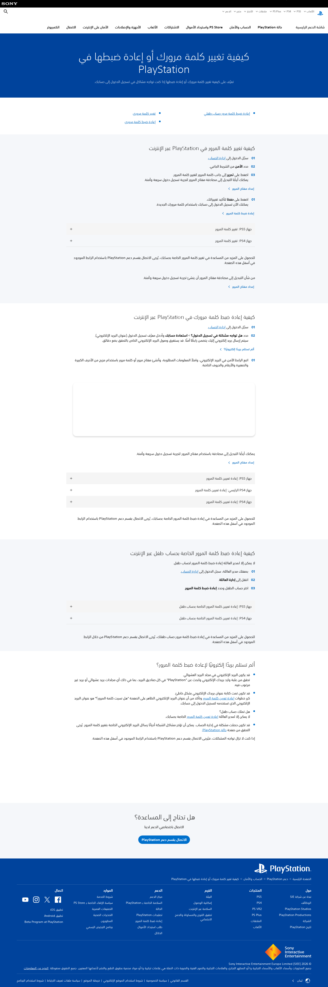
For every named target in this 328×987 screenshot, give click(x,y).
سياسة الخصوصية (156, 977)
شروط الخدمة (105, 893)
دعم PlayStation (277, 876)
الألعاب (310, 11)
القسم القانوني (179, 977)
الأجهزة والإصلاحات (128, 23)
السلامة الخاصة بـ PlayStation (144, 900)
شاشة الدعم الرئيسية (310, 23)
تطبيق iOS (56, 906)
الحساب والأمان (240, 23)
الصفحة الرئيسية (302, 876)
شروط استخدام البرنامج (30, 977)
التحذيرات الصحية (103, 912)
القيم (208, 887)
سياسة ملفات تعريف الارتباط (63, 977)
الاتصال (71, 23)
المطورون (107, 918)
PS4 (289, 11)
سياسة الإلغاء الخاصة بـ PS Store (93, 900)
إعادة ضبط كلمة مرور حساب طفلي (227, 109)
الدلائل (158, 930)
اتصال (59, 887)
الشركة (307, 918)
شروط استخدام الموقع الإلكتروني (123, 977)
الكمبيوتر (53, 23)
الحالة (159, 906)
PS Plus (277, 11)
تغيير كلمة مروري (144, 109)
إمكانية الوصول (202, 900)
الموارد (108, 887)
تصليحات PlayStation (149, 912)
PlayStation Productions (295, 912)
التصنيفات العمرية (102, 906)
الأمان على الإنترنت (95, 23)
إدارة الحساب (217, 154)
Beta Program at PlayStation (43, 919)
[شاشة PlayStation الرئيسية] (320, 12)
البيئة (209, 893)
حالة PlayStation (270, 23)
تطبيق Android (53, 912)
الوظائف (306, 900)
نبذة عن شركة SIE (300, 893)
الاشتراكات (171, 23)
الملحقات (256, 918)
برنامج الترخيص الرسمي (99, 924)
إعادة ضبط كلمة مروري (140, 118)
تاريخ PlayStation (300, 924)
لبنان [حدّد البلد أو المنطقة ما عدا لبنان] (301, 977)
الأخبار (250, 11)
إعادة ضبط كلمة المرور (148, 918)
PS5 (259, 893)
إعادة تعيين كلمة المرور (218, 694)
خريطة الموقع (91, 977)
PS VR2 (257, 906)
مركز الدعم (156, 893)
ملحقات (263, 11)
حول (308, 887)
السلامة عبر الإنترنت (200, 906)
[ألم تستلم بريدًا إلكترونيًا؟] (236, 345)
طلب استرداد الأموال (149, 924)
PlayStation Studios (298, 906)
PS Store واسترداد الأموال (204, 23)
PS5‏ (299, 11)
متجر (239, 11)
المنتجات (255, 887)
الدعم (228, 11)
